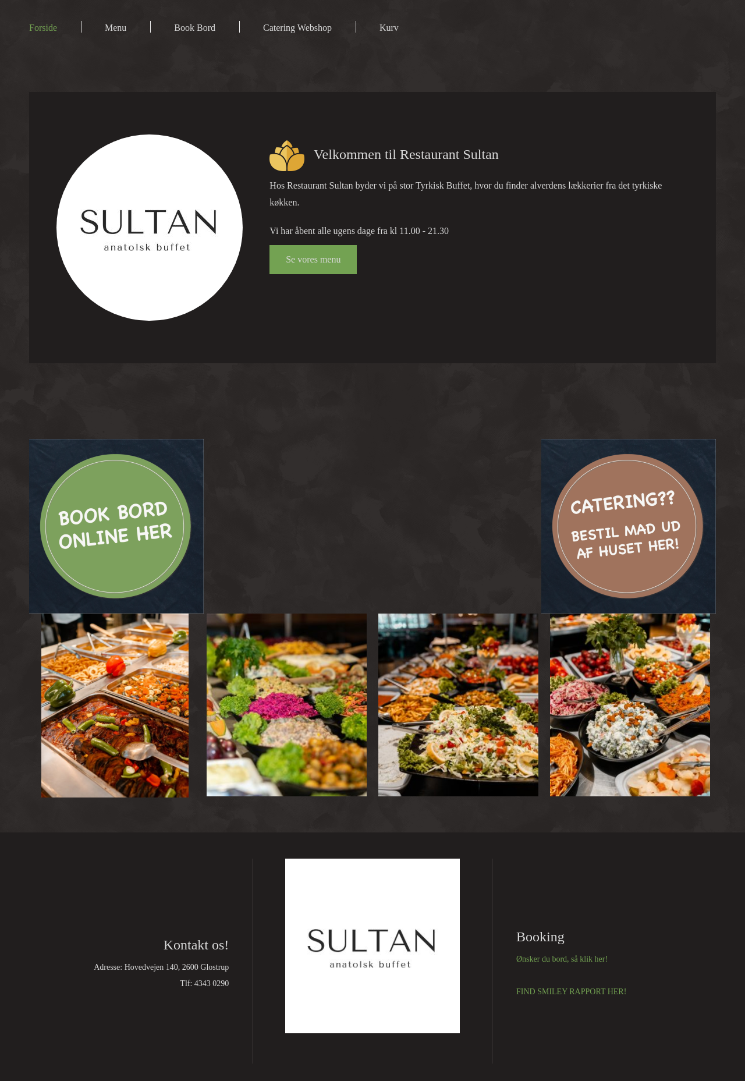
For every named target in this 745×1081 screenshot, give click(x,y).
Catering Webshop (297, 28)
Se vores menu (313, 259)
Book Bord (194, 28)
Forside (43, 28)
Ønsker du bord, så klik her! (562, 959)
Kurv (389, 28)
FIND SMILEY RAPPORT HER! (571, 991)
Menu (115, 28)
